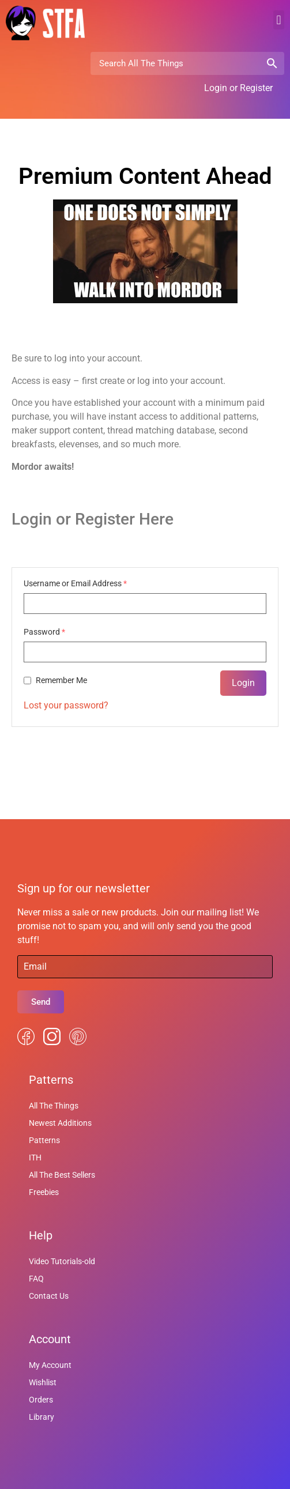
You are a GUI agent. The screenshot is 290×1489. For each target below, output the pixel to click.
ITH (35, 1157)
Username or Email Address (75, 583)
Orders (41, 1399)
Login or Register (238, 87)
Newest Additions (60, 1123)
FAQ (36, 1278)
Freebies (44, 1192)
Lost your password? (66, 705)
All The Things (53, 1105)
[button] (278, 19)
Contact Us (49, 1295)
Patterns (44, 1140)
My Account (50, 1365)
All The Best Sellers (62, 1174)
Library (41, 1417)
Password (44, 632)
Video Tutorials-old (62, 1261)
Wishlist (43, 1382)
